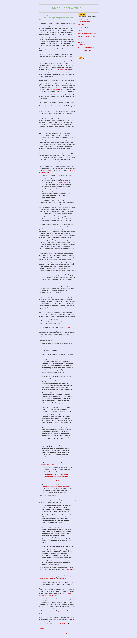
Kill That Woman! (55, 89)
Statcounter (68, 633)
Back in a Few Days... (83, 27)
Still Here (80, 30)
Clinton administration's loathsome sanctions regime (55, 486)
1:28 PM (62, 623)
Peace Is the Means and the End (86, 36)
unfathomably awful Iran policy (47, 464)
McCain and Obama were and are (59, 69)
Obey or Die (56, 47)
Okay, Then (81, 24)
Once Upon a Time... (68, 8)
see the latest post (59, 621)
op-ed (45, 318)
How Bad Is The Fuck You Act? (86, 47)
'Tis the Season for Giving (84, 50)
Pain (79, 39)
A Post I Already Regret (84, 21)
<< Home (41, 628)
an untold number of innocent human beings (54, 611)
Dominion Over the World (65, 182)
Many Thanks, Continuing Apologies (87, 33)
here (68, 569)
